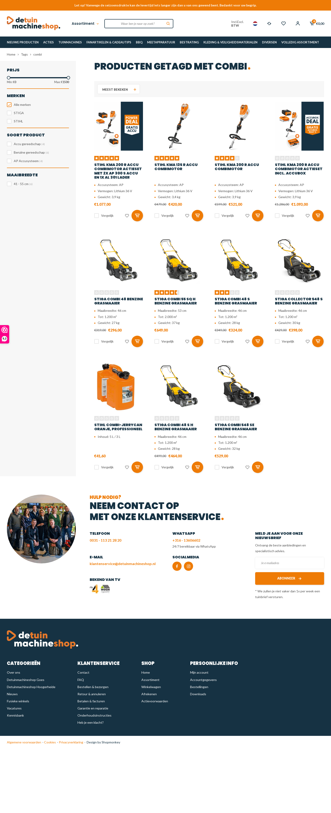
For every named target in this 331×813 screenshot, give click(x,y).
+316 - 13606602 (186, 540)
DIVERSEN (269, 42)
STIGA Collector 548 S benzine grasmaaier (299, 301)
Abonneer (289, 578)
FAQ (80, 680)
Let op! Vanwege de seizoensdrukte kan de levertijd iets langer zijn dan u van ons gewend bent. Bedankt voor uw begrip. (165, 5)
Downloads (198, 694)
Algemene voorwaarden (24, 742)
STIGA (19, 113)
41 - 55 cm (23, 184)
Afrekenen (149, 694)
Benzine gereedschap (31, 152)
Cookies (49, 742)
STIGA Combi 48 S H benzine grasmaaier (175, 427)
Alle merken (22, 105)
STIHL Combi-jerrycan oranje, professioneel (118, 427)
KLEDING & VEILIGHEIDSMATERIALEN (230, 42)
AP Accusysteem (28, 161)
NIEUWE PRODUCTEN (23, 42)
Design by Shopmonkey (103, 742)
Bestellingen (199, 687)
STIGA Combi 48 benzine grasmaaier (118, 301)
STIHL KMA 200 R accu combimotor (237, 167)
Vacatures (14, 708)
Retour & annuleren (91, 694)
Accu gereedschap (29, 144)
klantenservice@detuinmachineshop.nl (123, 563)
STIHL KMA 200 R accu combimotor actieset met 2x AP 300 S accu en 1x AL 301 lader (118, 171)
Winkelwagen (151, 687)
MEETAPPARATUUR (161, 42)
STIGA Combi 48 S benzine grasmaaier (236, 301)
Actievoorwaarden (154, 701)
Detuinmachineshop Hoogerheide (31, 687)
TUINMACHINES (70, 42)
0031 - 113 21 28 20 (105, 540)
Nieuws (12, 694)
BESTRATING (189, 42)
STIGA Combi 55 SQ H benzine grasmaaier (175, 301)
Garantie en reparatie (92, 708)
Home (11, 54)
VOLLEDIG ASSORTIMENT (300, 42)
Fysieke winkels (18, 701)
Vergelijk (107, 215)
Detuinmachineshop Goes (25, 680)
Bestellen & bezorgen (92, 687)
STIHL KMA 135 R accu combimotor (176, 167)
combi (37, 54)
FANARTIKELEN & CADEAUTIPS (108, 42)
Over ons (13, 672)
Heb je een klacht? (90, 722)
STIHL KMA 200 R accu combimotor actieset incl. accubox (298, 169)
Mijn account (199, 672)
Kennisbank (15, 715)
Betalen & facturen (91, 701)
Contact (83, 672)
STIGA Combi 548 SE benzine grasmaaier (236, 427)
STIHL (18, 121)
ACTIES (48, 42)
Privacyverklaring (70, 742)
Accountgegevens (203, 680)
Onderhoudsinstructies (94, 715)
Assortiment (86, 24)
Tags (24, 54)
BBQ (139, 42)
